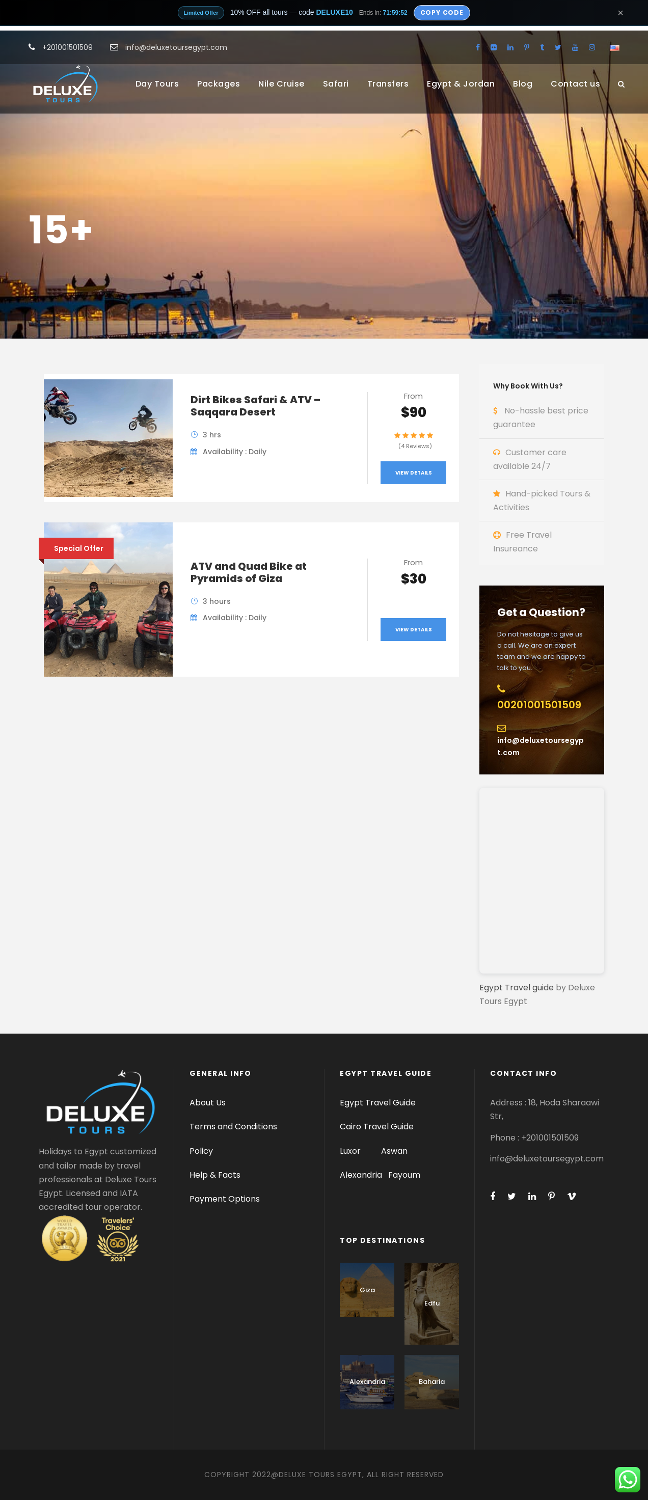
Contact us (575, 84)
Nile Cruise (281, 84)
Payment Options (225, 1199)
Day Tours (157, 84)
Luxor (351, 1151)
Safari (336, 84)
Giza (367, 1290)
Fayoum (404, 1175)
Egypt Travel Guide (378, 1102)
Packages (218, 84)
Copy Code (442, 12)
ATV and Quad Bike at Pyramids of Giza (249, 572)
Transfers (388, 84)
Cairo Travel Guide (377, 1126)
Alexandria (361, 1175)
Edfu (432, 1303)
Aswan (394, 1151)
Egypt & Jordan (461, 84)
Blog (522, 84)
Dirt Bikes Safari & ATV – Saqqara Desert (255, 406)
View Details (413, 473)
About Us (208, 1102)
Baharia (432, 1381)
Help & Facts (215, 1175)
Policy (201, 1151)
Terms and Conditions (233, 1126)
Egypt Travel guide (516, 987)
